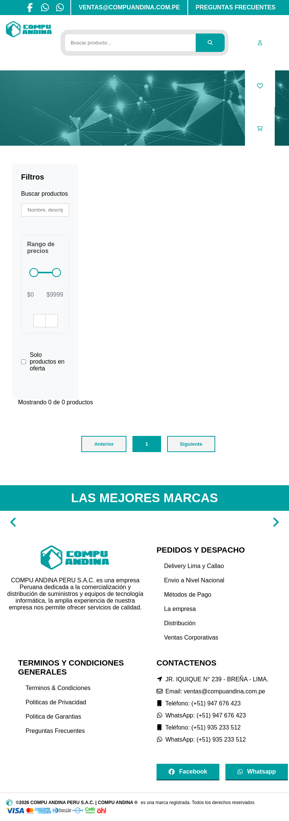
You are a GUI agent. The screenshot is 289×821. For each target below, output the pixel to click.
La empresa (180, 609)
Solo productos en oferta (47, 362)
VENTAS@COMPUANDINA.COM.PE (129, 7)
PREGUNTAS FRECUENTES (235, 7)
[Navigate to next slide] (275, 522)
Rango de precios (41, 247)
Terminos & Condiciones (58, 688)
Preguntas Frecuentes (55, 731)
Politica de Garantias (53, 716)
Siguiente (191, 444)
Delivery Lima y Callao (194, 566)
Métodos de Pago (187, 594)
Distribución (180, 623)
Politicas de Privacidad (56, 702)
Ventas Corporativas (191, 637)
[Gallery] (144, 522)
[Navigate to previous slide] (13, 522)
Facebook (188, 771)
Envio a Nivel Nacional (194, 580)
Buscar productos (44, 193)
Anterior (104, 444)
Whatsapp (256, 771)
